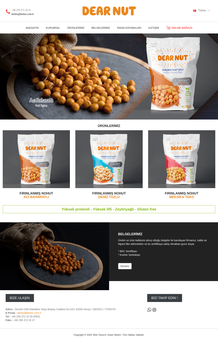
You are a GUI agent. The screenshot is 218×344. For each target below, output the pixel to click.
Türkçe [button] (202, 10)
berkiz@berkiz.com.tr (23, 14)
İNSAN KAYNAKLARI (129, 27)
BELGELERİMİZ (100, 27)
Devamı (125, 266)
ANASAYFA (32, 27)
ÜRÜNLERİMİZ (76, 27)
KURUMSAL (53, 27)
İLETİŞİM (153, 27)
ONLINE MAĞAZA (179, 28)
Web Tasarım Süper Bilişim (107, 334)
